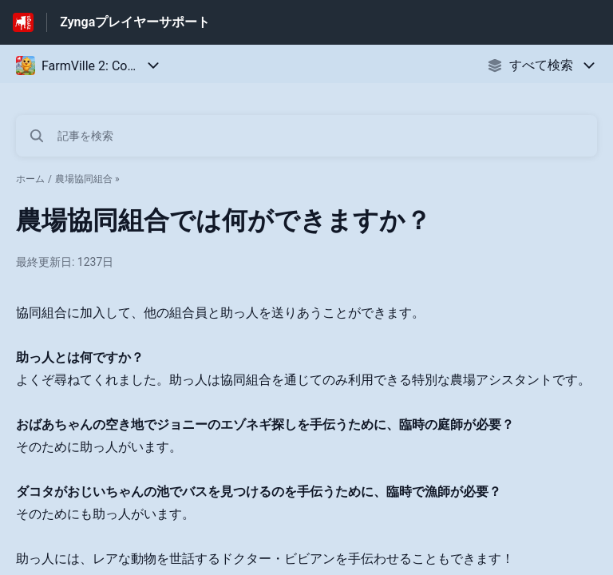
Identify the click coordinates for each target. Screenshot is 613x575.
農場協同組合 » (87, 178)
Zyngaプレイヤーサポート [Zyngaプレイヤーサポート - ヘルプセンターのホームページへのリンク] (135, 22)
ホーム (30, 178)
